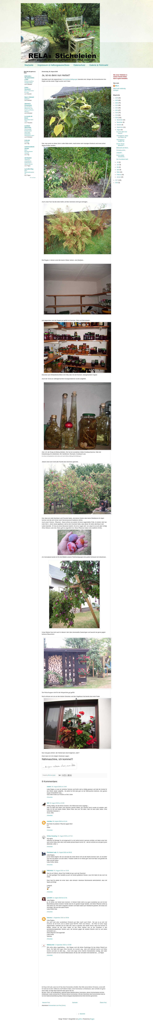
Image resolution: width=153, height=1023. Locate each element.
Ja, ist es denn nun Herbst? (121, 132)
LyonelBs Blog (28, 169)
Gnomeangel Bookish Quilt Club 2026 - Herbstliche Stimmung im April (29, 132)
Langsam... (119, 152)
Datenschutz (79, 65)
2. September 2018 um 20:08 (63, 945)
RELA (117, 86)
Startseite (28, 65)
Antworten (50, 797)
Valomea (49, 917)
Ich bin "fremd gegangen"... (120, 144)
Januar (119, 177)
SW (48, 803)
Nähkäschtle (50, 945)
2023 (116, 105)
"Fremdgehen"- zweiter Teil (120, 140)
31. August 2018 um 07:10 (65, 836)
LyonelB (49, 898)
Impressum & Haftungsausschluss (53, 65)
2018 (116, 117)
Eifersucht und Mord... (122, 148)
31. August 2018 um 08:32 (64, 852)
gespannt (26, 98)
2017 (116, 180)
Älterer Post (103, 1002)
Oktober (119, 124)
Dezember (120, 120)
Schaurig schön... (121, 150)
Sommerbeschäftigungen (70, 79)
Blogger (92, 1019)
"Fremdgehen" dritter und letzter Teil (122, 136)
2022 (116, 108)
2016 (116, 182)
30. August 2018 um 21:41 (60, 821)
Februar (119, 174)
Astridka (49, 821)
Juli (118, 162)
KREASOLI (50, 870)
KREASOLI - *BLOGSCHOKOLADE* (29, 77)
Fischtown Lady (51, 852)
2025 (116, 100)
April (118, 169)
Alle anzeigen (33, 177)
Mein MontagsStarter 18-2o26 (28, 151)
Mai (118, 167)
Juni (118, 164)
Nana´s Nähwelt (29, 97)
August (119, 129)
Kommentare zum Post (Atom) (57, 1005)
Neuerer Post (46, 1002)
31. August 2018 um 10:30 (61, 870)
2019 (116, 115)
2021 (116, 110)
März (118, 172)
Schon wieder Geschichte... (120, 155)
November (120, 122)
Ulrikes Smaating (52, 836)
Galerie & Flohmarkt (98, 65)
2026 (116, 98)
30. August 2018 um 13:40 (59, 786)
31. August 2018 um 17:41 (59, 898)
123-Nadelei (28, 158)
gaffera (80, 1019)
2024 (116, 103)
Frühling (26, 142)
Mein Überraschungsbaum (29, 172)
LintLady (27, 140)
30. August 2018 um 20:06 (56, 803)
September (120, 127)
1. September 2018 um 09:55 (61, 917)
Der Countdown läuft (122, 159)
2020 (116, 112)
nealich (49, 786)
